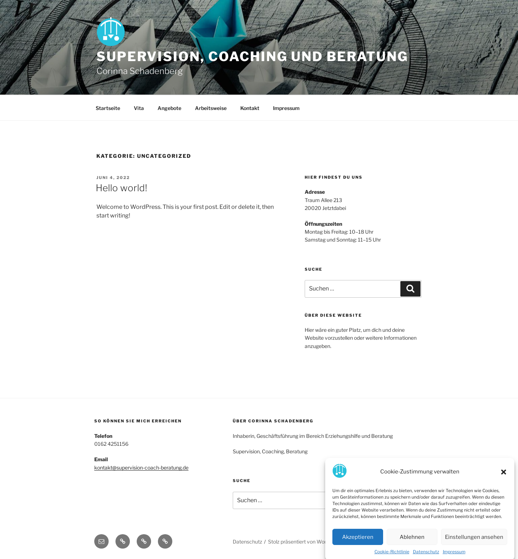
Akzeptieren (357, 543)
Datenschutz (247, 542)
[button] (503, 478)
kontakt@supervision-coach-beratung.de (141, 467)
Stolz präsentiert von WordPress (305, 542)
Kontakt (249, 108)
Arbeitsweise (211, 108)
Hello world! (121, 187)
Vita (139, 108)
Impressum (286, 108)
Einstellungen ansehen (474, 543)
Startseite (108, 108)
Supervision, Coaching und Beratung (252, 56)
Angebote (169, 108)
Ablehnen (412, 543)
